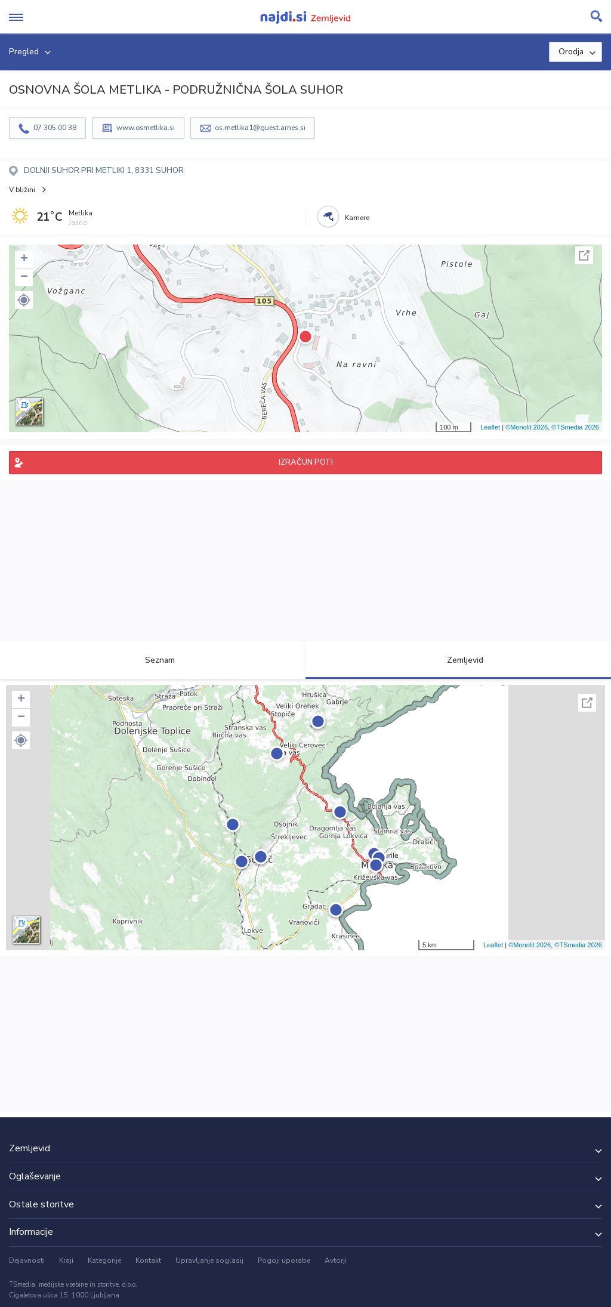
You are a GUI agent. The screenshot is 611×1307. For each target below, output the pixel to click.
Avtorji (336, 1260)
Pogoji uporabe (284, 1260)
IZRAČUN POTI (306, 462)
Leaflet (490, 427)
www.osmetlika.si (145, 127)
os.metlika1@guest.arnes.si (260, 127)
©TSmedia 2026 (575, 427)
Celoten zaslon (584, 255)
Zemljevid (458, 660)
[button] (24, 300)
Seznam (153, 660)
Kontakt (148, 1260)
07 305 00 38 (54, 127)
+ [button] (24, 259)
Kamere (357, 218)
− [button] (24, 277)
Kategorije (104, 1260)
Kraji (66, 1260)
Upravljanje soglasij (209, 1260)
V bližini (22, 189)
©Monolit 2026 (526, 427)
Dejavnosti (27, 1260)
